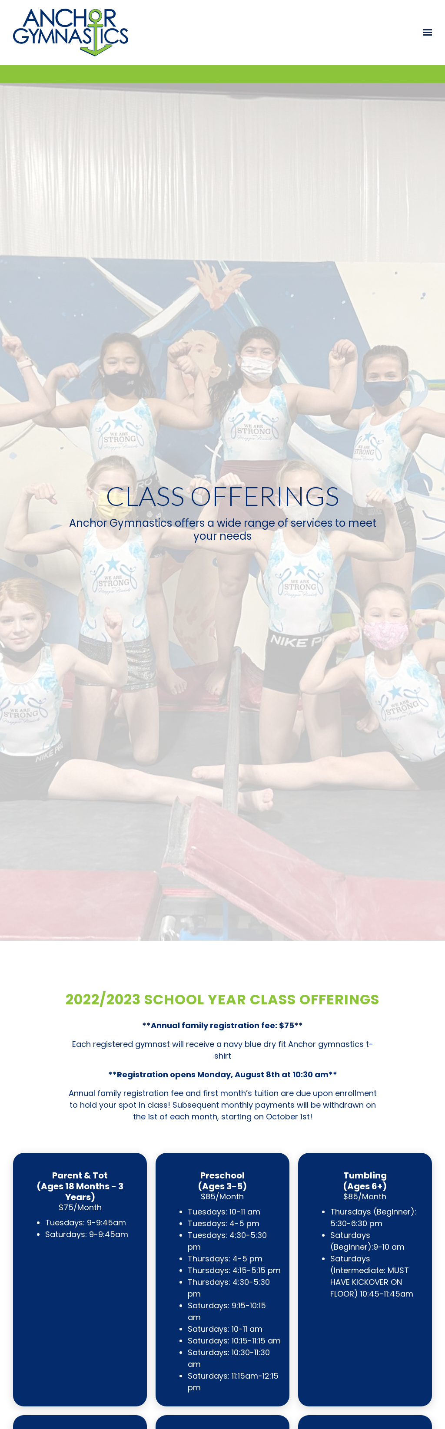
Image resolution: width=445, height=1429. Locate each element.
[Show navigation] (425, 32)
